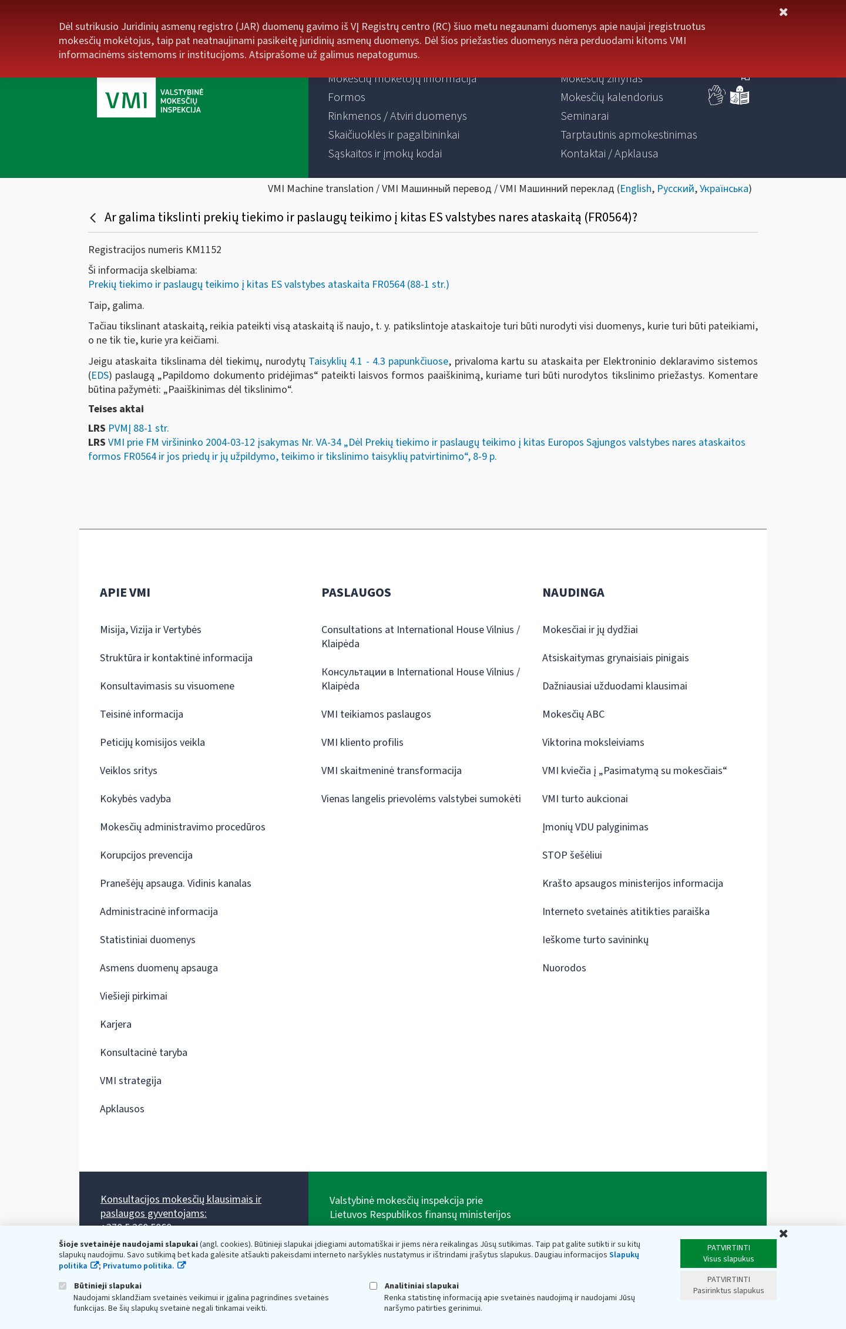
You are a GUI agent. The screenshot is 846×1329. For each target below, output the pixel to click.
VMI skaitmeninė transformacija (391, 770)
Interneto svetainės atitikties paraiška (626, 911)
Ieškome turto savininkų (595, 940)
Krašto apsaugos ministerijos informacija (632, 883)
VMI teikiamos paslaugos (376, 714)
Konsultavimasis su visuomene (167, 686)
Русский (675, 188)
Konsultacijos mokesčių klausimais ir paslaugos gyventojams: (180, 1206)
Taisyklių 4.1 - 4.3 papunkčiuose (378, 361)
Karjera (116, 1024)
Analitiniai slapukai (414, 1285)
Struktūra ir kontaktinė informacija (176, 658)
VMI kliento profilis (362, 742)
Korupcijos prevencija (146, 855)
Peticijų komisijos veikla (152, 742)
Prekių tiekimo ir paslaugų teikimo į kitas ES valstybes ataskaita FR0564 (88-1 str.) (268, 284)
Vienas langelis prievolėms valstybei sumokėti (421, 799)
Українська (724, 188)
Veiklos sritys (128, 770)
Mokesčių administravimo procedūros (183, 827)
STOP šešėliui (572, 855)
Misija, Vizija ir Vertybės (151, 630)
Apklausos (122, 1109)
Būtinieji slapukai (100, 1285)
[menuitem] (402, 78)
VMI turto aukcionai (585, 799)
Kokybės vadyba (135, 799)
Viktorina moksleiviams (593, 742)
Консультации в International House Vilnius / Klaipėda (420, 679)
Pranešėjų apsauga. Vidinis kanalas (175, 883)
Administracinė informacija (159, 911)
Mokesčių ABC (573, 714)
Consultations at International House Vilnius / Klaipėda (420, 637)
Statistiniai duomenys (148, 940)
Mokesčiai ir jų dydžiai (590, 630)
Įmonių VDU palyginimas (595, 827)
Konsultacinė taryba (143, 1052)
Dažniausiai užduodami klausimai (614, 686)
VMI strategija (131, 1081)
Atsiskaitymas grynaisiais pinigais (615, 658)
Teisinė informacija (141, 714)
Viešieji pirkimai (133, 996)
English (636, 188)
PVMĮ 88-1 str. (138, 428)
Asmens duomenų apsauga (159, 968)
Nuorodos (564, 968)
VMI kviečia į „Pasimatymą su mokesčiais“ (634, 770)
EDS (100, 375)
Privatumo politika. (138, 1266)
